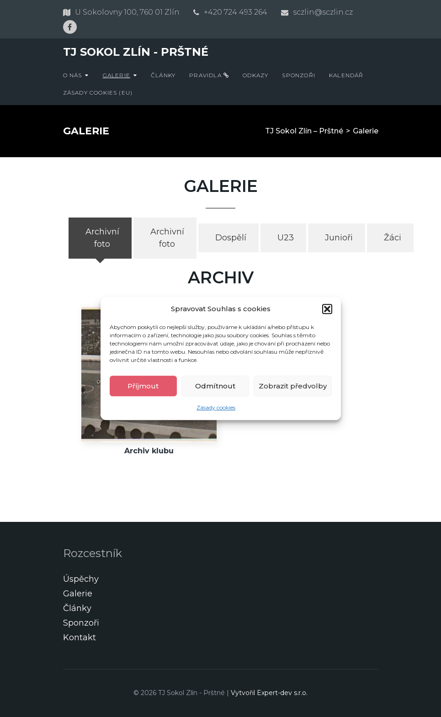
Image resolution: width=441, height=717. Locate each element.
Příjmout (143, 386)
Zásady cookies (216, 407)
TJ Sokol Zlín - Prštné (135, 51)
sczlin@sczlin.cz (323, 12)
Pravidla (209, 75)
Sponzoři (298, 75)
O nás (72, 75)
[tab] (100, 238)
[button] (327, 308)
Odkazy (255, 75)
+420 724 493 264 (235, 12)
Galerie (116, 75)
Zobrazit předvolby (293, 386)
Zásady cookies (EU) (98, 92)
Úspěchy (81, 579)
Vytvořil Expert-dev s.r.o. (269, 693)
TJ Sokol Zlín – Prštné (304, 131)
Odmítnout (215, 386)
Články (163, 75)
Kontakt (79, 637)
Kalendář (346, 75)
